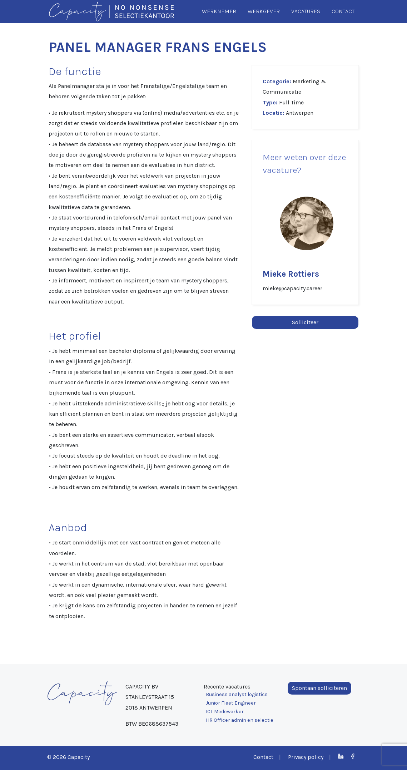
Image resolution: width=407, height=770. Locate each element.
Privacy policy (305, 757)
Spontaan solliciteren (319, 688)
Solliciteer (305, 322)
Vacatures (305, 11)
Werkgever (264, 11)
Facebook (352, 756)
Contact (343, 11)
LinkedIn (341, 756)
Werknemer (219, 11)
